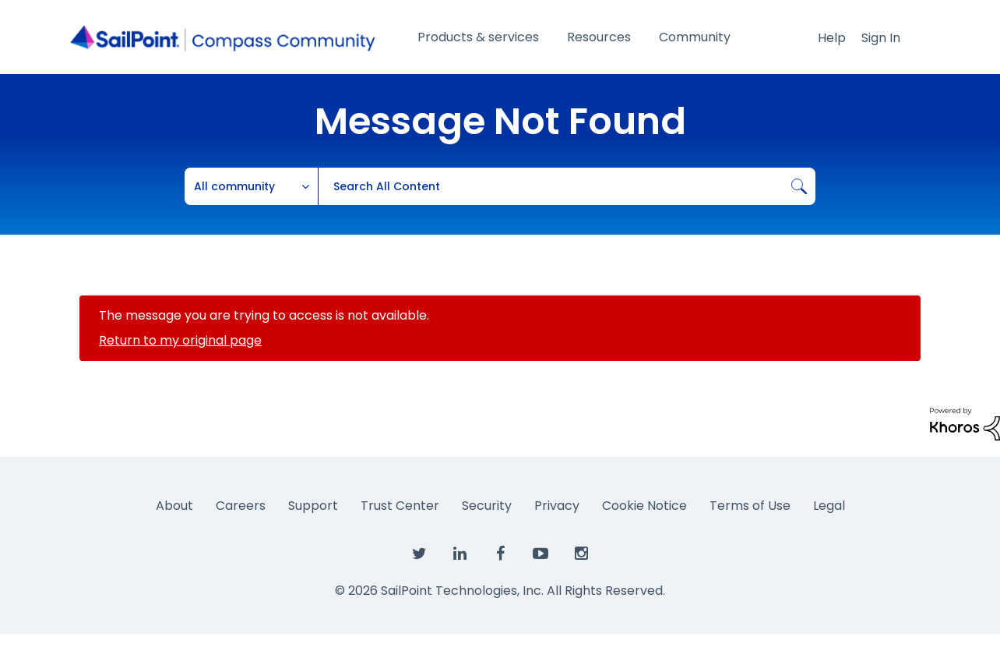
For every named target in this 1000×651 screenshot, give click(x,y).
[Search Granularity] (252, 186)
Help (832, 38)
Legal (829, 506)
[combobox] (566, 186)
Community (695, 37)
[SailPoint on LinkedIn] (459, 554)
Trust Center (400, 506)
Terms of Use (750, 506)
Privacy (556, 506)
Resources (599, 37)
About (174, 506)
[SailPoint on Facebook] (500, 554)
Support (313, 506)
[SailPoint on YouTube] (540, 554)
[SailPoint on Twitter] (419, 554)
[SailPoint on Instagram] (581, 554)
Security (487, 506)
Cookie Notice (644, 506)
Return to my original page (180, 340)
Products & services (478, 37)
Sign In (880, 38)
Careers (241, 506)
